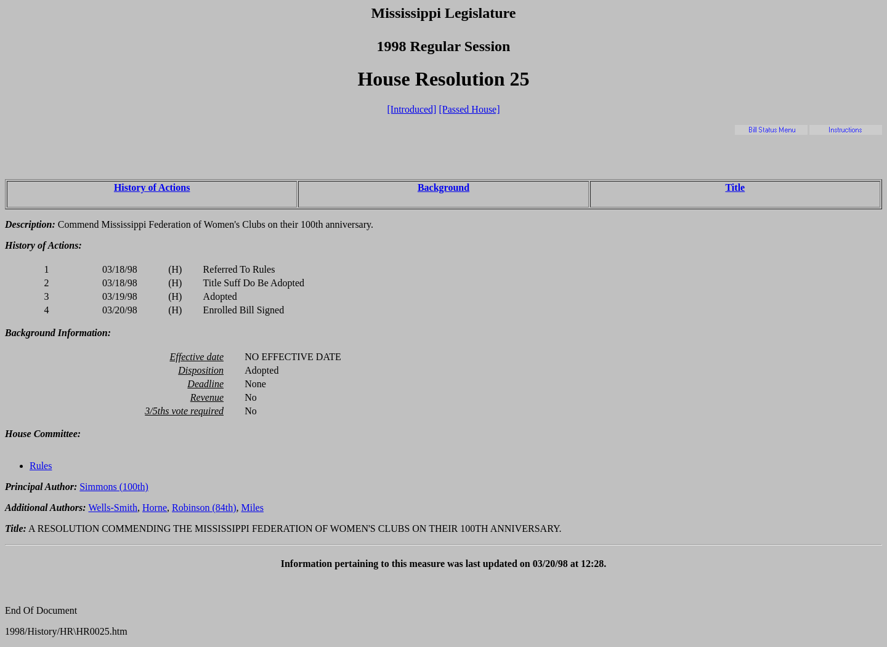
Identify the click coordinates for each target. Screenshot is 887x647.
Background (443, 187)
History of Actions (152, 187)
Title (735, 187)
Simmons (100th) (113, 486)
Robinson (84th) (204, 507)
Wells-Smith (112, 507)
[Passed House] (469, 109)
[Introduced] (411, 109)
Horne (154, 507)
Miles (252, 507)
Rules (41, 465)
